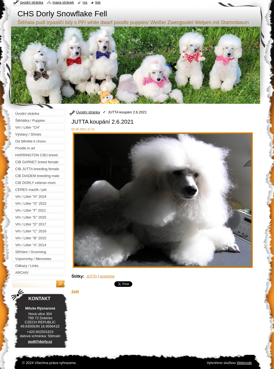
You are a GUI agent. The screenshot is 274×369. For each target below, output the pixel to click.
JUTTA (91, 276)
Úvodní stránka (88, 112)
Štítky (77, 276)
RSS (85, 2)
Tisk (97, 2)
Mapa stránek (63, 2)
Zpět (75, 291)
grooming (107, 276)
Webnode (244, 363)
